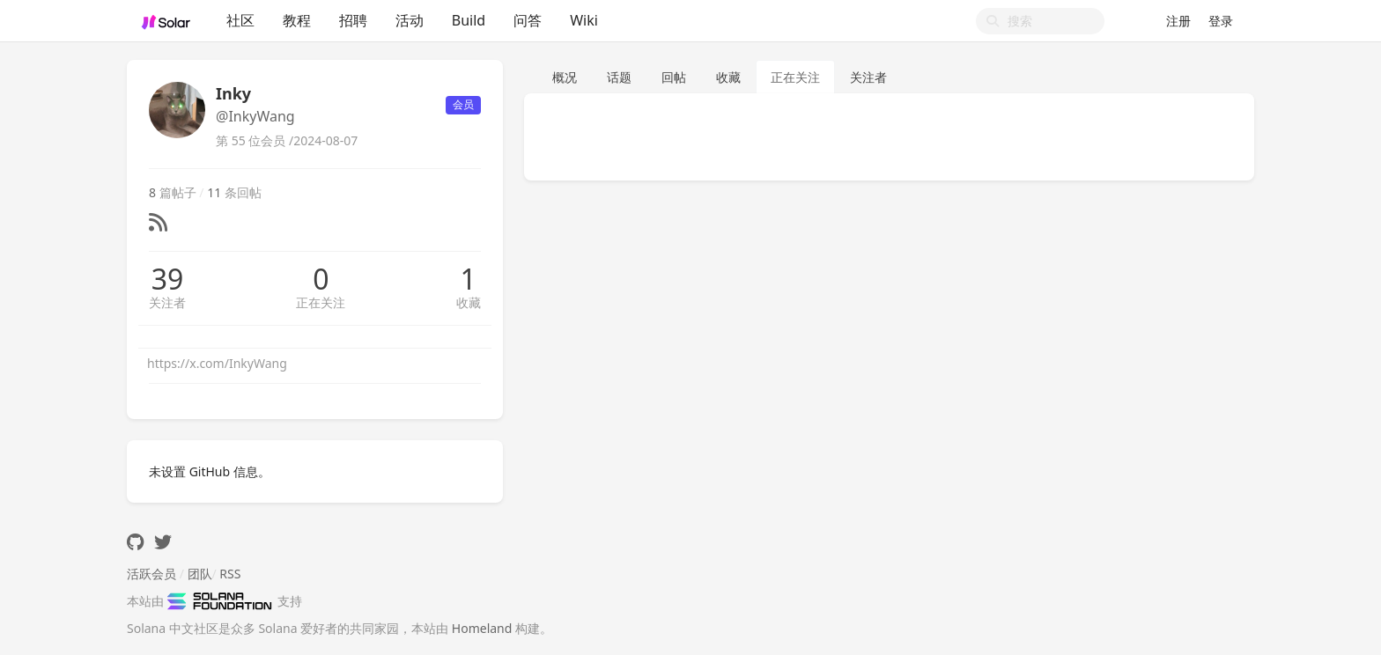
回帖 (673, 77)
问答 (527, 20)
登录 (1220, 20)
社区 (240, 20)
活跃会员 (151, 573)
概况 (564, 77)
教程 (297, 20)
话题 (619, 77)
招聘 (353, 20)
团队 (200, 573)
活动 (409, 20)
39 (167, 279)
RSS (229, 573)
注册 (1178, 20)
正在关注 (320, 302)
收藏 (468, 302)
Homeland (482, 628)
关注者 (167, 302)
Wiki (584, 20)
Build (468, 20)
